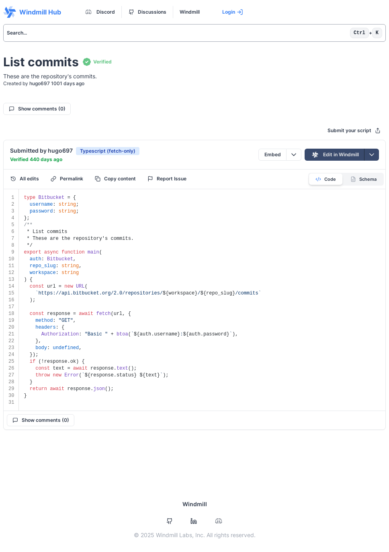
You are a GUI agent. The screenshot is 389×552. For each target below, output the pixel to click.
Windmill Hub (32, 12)
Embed (272, 154)
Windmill (190, 12)
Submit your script (354, 130)
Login (232, 12)
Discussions (147, 12)
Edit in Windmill (334, 154)
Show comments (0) (37, 109)
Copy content (115, 179)
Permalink (67, 179)
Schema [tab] (363, 179)
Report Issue (166, 179)
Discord (99, 12)
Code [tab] (325, 179)
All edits (24, 179)
